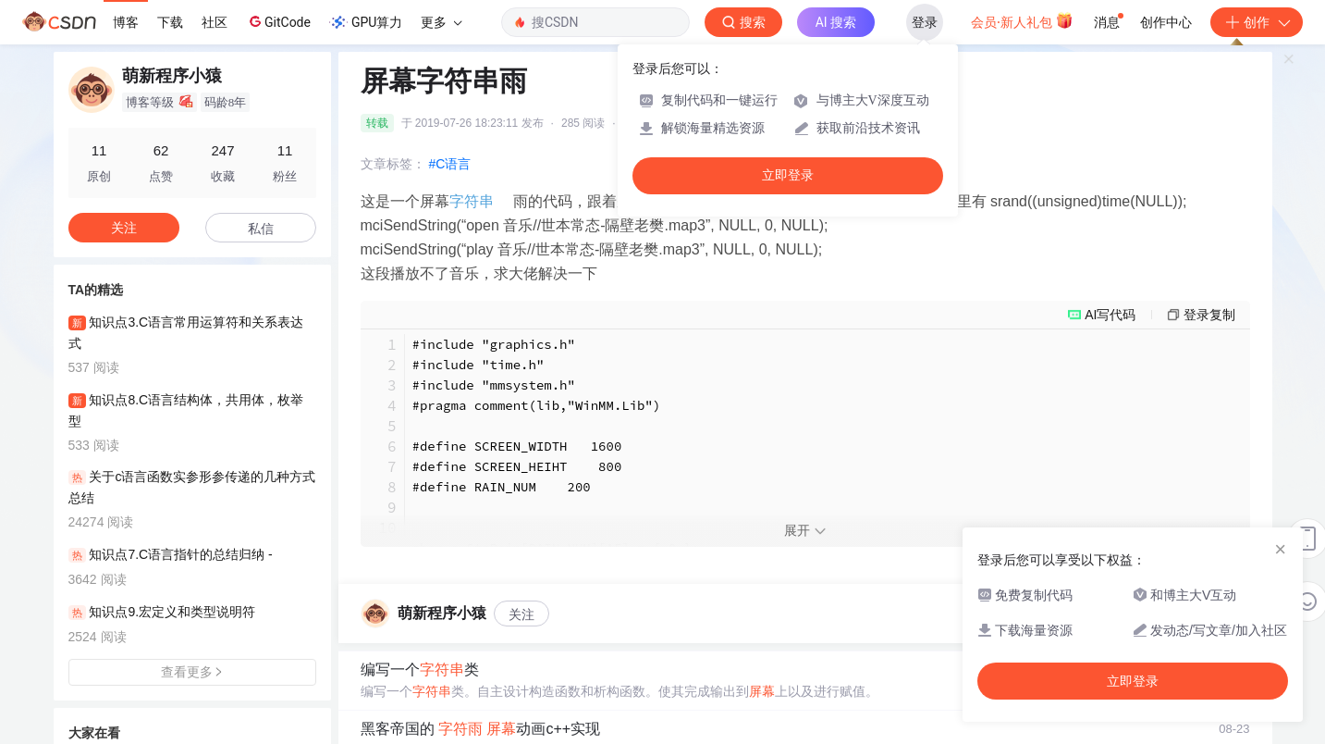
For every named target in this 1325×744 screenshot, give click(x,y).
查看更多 (192, 671)
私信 (261, 228)
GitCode (278, 21)
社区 (214, 22)
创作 (1257, 22)
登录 (925, 22)
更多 (441, 22)
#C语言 (450, 163)
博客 (126, 22)
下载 (170, 22)
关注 (521, 614)
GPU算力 (365, 22)
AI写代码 (1110, 314)
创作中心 (1166, 22)
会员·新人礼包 (1022, 20)
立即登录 (788, 175)
